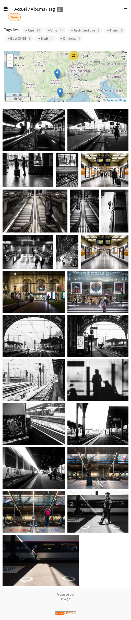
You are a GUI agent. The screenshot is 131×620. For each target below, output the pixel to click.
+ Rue (32, 30)
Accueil (21, 9)
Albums (38, 9)
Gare (14, 17)
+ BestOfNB (19, 38)
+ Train (115, 30)
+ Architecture (85, 30)
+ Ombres (70, 38)
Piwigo (65, 599)
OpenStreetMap (116, 100)
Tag (51, 9)
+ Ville (55, 30)
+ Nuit (45, 38)
